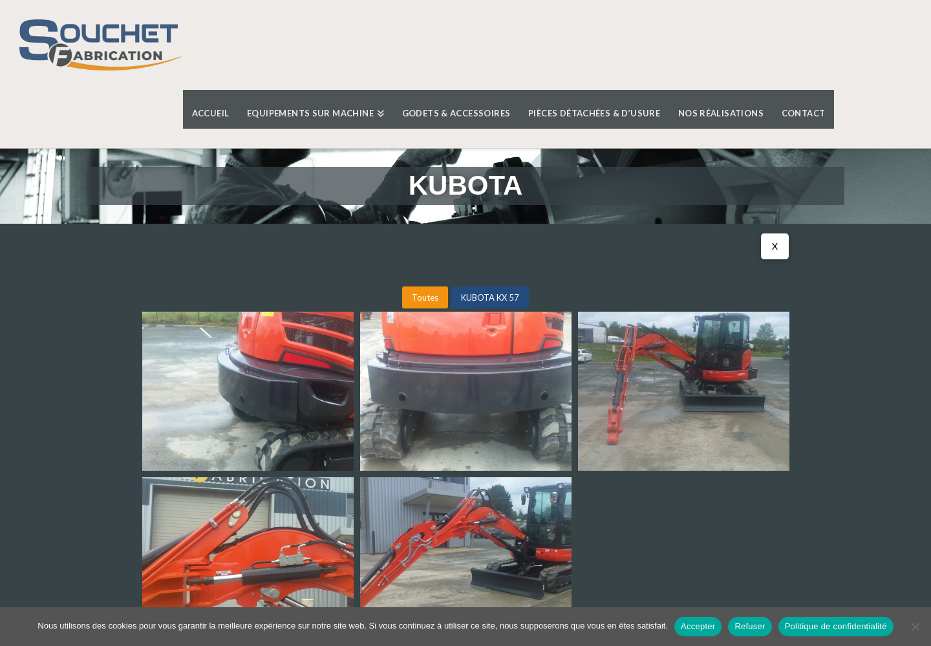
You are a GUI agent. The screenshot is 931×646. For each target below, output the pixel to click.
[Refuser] (914, 626)
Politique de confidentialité (836, 626)
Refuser (749, 626)
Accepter (698, 626)
